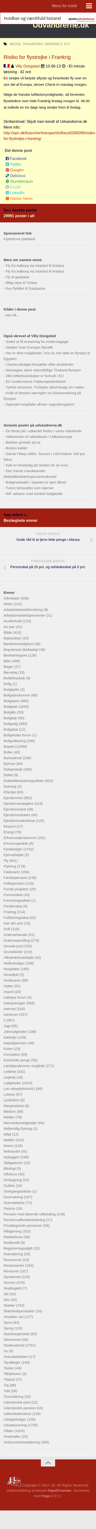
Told (7, 1391)
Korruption (12, 1054)
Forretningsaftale (17, 900)
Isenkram (11, 1014)
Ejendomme (14, 798)
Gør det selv (14, 923)
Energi (9, 832)
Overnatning (14, 1197)
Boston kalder (17, 448)
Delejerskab (13, 769)
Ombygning (13, 1180)
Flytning (10, 866)
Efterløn (10, 792)
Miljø (8, 1134)
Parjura (10, 1208)
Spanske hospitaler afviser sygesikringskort (40, 404)
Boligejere (12, 701)
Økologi (10, 1168)
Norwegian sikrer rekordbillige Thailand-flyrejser (43, 370)
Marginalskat (14, 1106)
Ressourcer (13, 1260)
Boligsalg (11, 724)
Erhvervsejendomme (20, 838)
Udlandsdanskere (18, 1414)
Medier (9, 1117)
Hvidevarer (13, 980)
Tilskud (10, 1379)
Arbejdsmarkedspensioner (25, 615)
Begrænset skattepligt (21, 649)
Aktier (9, 604)
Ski (7, 1294)
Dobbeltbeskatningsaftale (24, 781)
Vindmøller (13, 1436)
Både (8, 632)
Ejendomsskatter (17, 815)
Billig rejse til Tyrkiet (21, 283)
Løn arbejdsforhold (19, 1089)
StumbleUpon (19, 181)
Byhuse (10, 764)
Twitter (13, 164)
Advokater (12, 598)
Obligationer (14, 1163)
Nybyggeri (12, 1157)
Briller (9, 752)
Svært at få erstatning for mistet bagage (37, 342)
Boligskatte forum (18, 735)
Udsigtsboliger (15, 1419)
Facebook (16, 159)
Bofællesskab (15, 678)
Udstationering (16, 1425)
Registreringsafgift (18, 1248)
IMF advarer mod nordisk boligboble (34, 494)
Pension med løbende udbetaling (30, 1214)
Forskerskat (13, 906)
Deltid (9, 775)
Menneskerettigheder (21, 1123)
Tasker (9, 1368)
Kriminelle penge (17, 1060)
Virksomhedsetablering (22, 1442)
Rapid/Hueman (59, 1490)
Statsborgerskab (17, 1334)
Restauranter (14, 1265)
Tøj (7, 1385)
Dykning (10, 786)
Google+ (14, 170)
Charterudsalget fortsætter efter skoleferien (40, 364)
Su (6, 1351)
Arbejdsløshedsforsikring (23, 610)
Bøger (9, 667)
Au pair (10, 627)
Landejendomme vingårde (25, 1066)
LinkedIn (14, 193)
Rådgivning (13, 1231)
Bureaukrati (13, 758)
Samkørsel (13, 1277)
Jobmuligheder (16, 1032)
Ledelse (10, 1071)
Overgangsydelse (18, 1191)
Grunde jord (13, 946)
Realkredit (12, 1243)
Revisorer (12, 1271)
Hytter (9, 986)
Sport (8, 1322)
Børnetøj (11, 672)
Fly (6, 860)
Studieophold (14, 1345)
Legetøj (10, 1077)
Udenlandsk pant (17, 1402)
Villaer (9, 1431)
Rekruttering (14, 1254)
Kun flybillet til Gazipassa (25, 288)
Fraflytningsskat (16, 917)
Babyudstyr (13, 638)
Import (9, 992)
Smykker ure (14, 1317)
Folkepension (15, 883)
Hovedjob (12, 975)
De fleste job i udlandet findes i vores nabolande (44, 431)
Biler (8, 661)
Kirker (9, 1049)
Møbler (10, 1140)
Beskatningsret (16, 655)
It (5, 1020)
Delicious (15, 176)
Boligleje (11, 718)
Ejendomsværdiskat (20, 821)
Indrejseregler (15, 1003)
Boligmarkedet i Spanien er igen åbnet (36, 482)
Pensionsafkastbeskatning (25, 1220)
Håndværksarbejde (19, 957)
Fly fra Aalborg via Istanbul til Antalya (35, 266)
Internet (10, 1009)
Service (10, 1282)
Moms (9, 1146)
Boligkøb (11, 707)
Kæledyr (11, 1037)
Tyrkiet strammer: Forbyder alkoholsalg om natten (45, 387)
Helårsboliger (15, 963)
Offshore (11, 1174)
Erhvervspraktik (16, 843)
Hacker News (19, 199)
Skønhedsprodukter (20, 1311)
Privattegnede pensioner (23, 1225)
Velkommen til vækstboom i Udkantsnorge (39, 437)
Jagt (7, 1026)
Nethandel (12, 1151)
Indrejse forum (15, 997)
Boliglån (10, 712)
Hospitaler (12, 969)
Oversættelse (15, 1203)
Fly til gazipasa (17, 277)
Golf (7, 929)
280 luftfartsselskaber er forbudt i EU (34, 376)
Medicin (10, 1111)
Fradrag (10, 912)
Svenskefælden (16, 1357)
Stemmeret (13, 1339)
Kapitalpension (16, 1043)
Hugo (46, 1496)
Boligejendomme (17, 695)
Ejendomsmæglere (19, 803)
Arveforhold (13, 621)
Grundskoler (14, 952)
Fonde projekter (16, 889)
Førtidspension (16, 878)
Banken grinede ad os (23, 442)
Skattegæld (13, 1288)
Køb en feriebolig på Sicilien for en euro (37, 465)
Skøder (10, 1305)
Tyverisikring (14, 1397)
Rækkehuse (14, 1237)
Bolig (8, 684)
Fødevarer (12, 872)
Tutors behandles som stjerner (30, 488)
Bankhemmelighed (19, 644)
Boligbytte (12, 689)
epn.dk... (12, 315)
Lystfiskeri (12, 1100)
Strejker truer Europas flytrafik (29, 347)
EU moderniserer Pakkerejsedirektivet (36, 381)
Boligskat (11, 729)
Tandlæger (12, 1362)
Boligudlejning (15, 741)
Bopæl (9, 746)
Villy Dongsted (27, 66)
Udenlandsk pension (20, 1408)
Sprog (9, 1328)
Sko (7, 1300)
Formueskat (13, 895)
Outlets (10, 1186)
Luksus (10, 1094)
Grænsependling (17, 940)
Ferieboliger (13, 849)
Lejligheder (13, 1083)
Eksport (10, 826)
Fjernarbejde (14, 855)
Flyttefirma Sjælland (19, 239)
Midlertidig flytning (18, 1128)
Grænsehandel (16, 935)
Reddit (13, 187)
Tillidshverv (13, 1374)
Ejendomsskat (15, 809)
